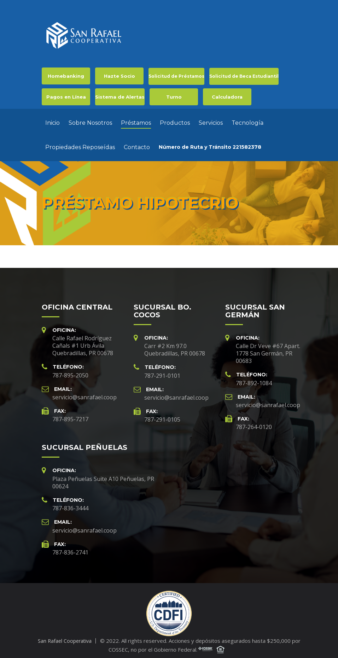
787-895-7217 (70, 415)
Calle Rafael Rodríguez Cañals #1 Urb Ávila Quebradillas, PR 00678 (82, 342)
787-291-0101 (162, 372)
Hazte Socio (119, 76)
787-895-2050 (70, 372)
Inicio (52, 121)
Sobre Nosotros (90, 121)
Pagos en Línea (66, 97)
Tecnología (247, 121)
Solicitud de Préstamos (176, 76)
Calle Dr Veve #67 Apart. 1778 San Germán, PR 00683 (268, 350)
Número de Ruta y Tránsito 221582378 (210, 145)
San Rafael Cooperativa (65, 637)
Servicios (211, 121)
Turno (174, 97)
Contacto (137, 145)
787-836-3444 (70, 505)
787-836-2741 (70, 549)
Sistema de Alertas (120, 97)
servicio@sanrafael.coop (84, 394)
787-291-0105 (162, 416)
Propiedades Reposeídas (80, 145)
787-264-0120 (254, 423)
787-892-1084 (254, 379)
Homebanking (66, 76)
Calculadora (227, 97)
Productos (175, 121)
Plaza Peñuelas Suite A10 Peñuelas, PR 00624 (103, 479)
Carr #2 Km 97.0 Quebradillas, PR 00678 (174, 346)
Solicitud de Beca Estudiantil (244, 76)
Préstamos (136, 121)
